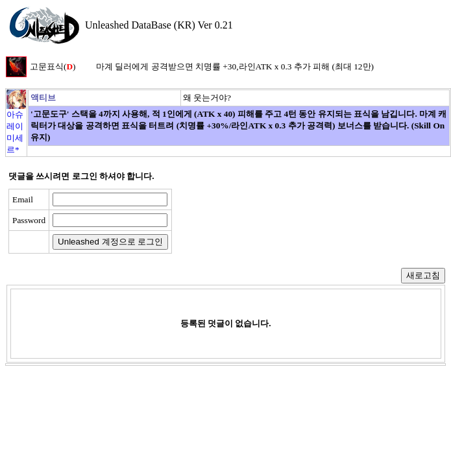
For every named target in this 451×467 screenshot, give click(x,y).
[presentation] (277, 221)
